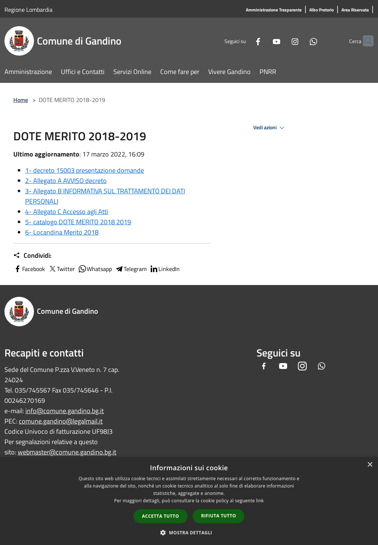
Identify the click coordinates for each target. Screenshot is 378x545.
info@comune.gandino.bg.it (64, 411)
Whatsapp (95, 268)
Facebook (29, 268)
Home (20, 99)
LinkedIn (165, 268)
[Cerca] (365, 41)
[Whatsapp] (299, 41)
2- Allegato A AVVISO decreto (66, 181)
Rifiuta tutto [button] (218, 516)
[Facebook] (243, 41)
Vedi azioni (269, 127)
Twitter (61, 268)
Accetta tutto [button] (160, 516)
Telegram (131, 268)
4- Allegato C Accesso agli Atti (66, 212)
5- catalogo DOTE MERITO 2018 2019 (78, 222)
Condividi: (32, 255)
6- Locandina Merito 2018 (62, 232)
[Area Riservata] (355, 10)
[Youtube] (262, 41)
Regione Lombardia (28, 9)
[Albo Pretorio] (321, 10)
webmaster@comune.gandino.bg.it (67, 452)
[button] (189, 532)
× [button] (369, 465)
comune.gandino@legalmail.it (61, 421)
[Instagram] (280, 41)
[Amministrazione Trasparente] (274, 10)
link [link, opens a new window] (260, 500)
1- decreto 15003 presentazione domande (84, 170)
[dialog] (189, 501)
